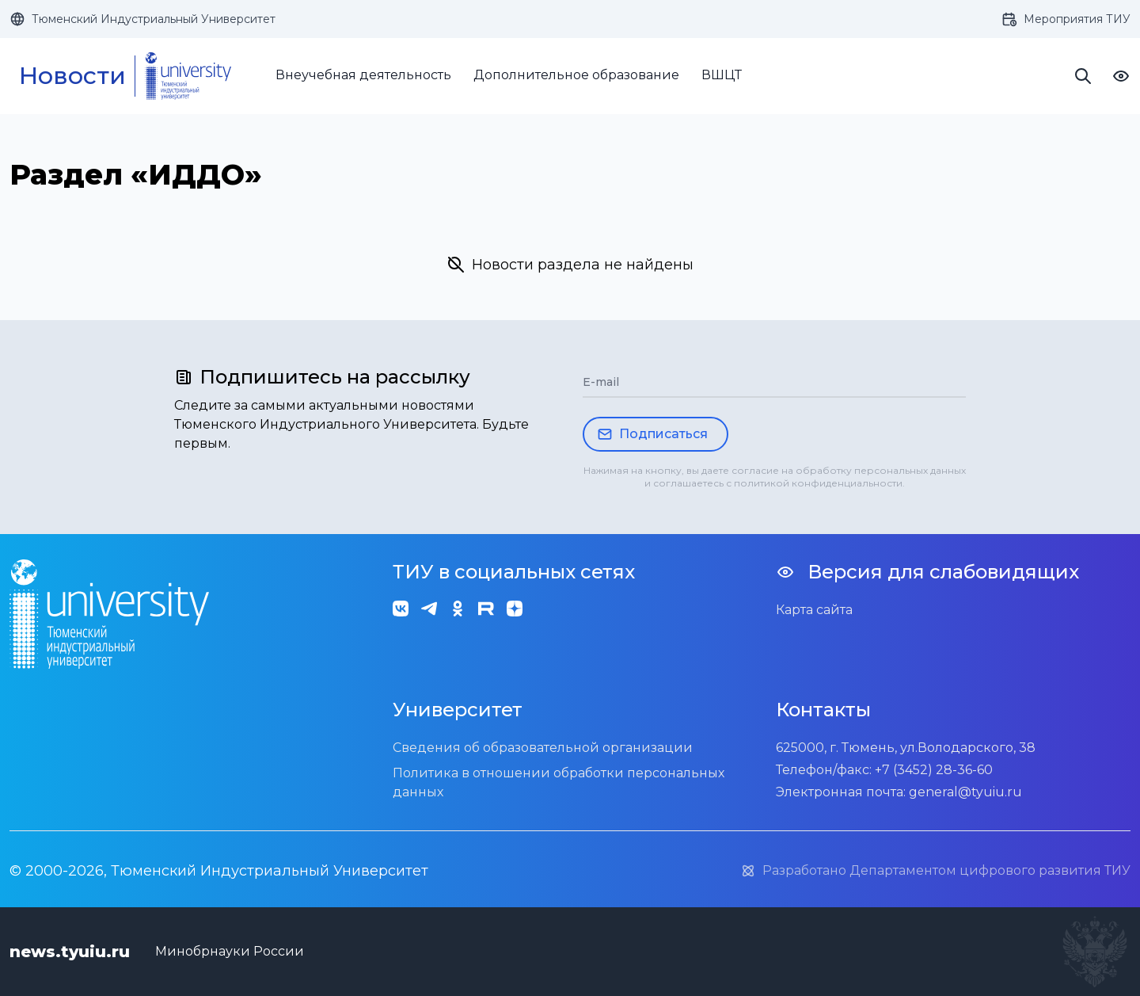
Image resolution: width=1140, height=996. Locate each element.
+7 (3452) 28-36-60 (934, 769)
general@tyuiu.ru (965, 791)
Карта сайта (814, 609)
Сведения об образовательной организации (543, 747)
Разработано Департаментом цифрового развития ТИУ (935, 871)
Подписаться (652, 434)
